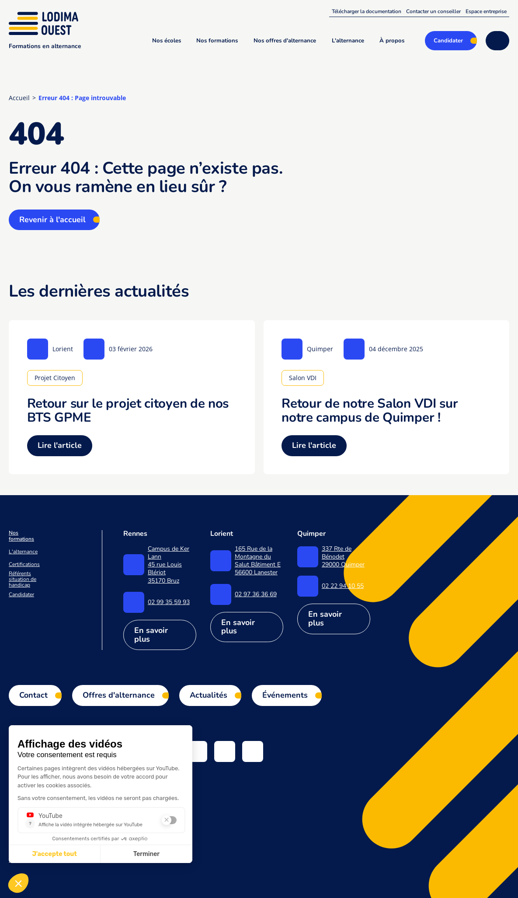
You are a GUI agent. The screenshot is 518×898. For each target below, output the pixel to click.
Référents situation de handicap (22, 579)
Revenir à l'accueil (52, 219)
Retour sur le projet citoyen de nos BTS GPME (128, 410)
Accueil (19, 98)
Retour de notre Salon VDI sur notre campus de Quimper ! (370, 410)
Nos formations (21, 536)
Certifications (24, 564)
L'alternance (23, 552)
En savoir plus (151, 634)
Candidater (21, 595)
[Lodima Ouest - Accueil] (45, 23)
